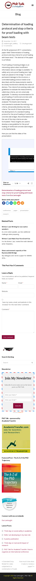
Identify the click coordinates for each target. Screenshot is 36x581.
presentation (24, 210)
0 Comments (8, 46)
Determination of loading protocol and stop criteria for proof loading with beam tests (17, 192)
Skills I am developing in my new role (16, 535)
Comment (6, 309)
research (6, 214)
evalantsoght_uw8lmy (11, 43)
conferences (7, 210)
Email (20, 283)
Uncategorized (26, 43)
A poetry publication (10, 539)
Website (5, 291)
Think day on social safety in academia (17, 531)
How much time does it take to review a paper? (26, 563)
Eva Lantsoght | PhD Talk (22, 576)
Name (4, 283)
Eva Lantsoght (15, 195)
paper (15, 210)
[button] (32, 5)
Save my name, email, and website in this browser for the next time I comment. (16, 303)
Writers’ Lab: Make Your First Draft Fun (16, 238)
